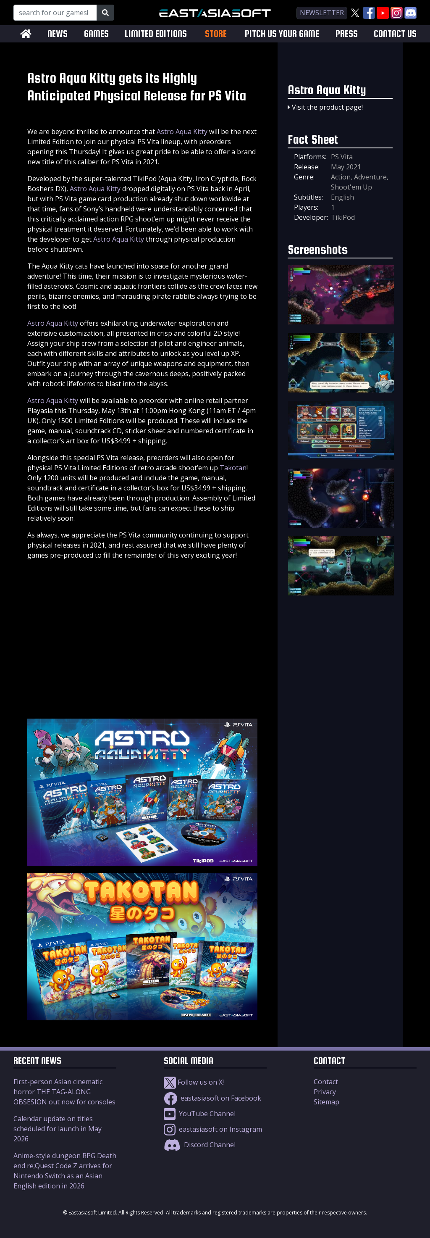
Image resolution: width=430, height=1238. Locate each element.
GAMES (96, 34)
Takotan (233, 467)
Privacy (325, 1091)
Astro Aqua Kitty (182, 131)
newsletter (322, 12)
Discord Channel (200, 1144)
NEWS (57, 34)
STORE (216, 33)
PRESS (347, 34)
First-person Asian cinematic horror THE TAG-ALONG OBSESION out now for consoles (64, 1091)
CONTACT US (395, 34)
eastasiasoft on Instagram (213, 1129)
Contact (326, 1081)
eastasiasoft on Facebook (212, 1098)
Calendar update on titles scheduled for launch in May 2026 (57, 1128)
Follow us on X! (194, 1082)
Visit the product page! (327, 107)
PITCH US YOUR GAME (282, 34)
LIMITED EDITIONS (156, 34)
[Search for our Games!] (55, 13)
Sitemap (326, 1101)
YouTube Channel (200, 1113)
